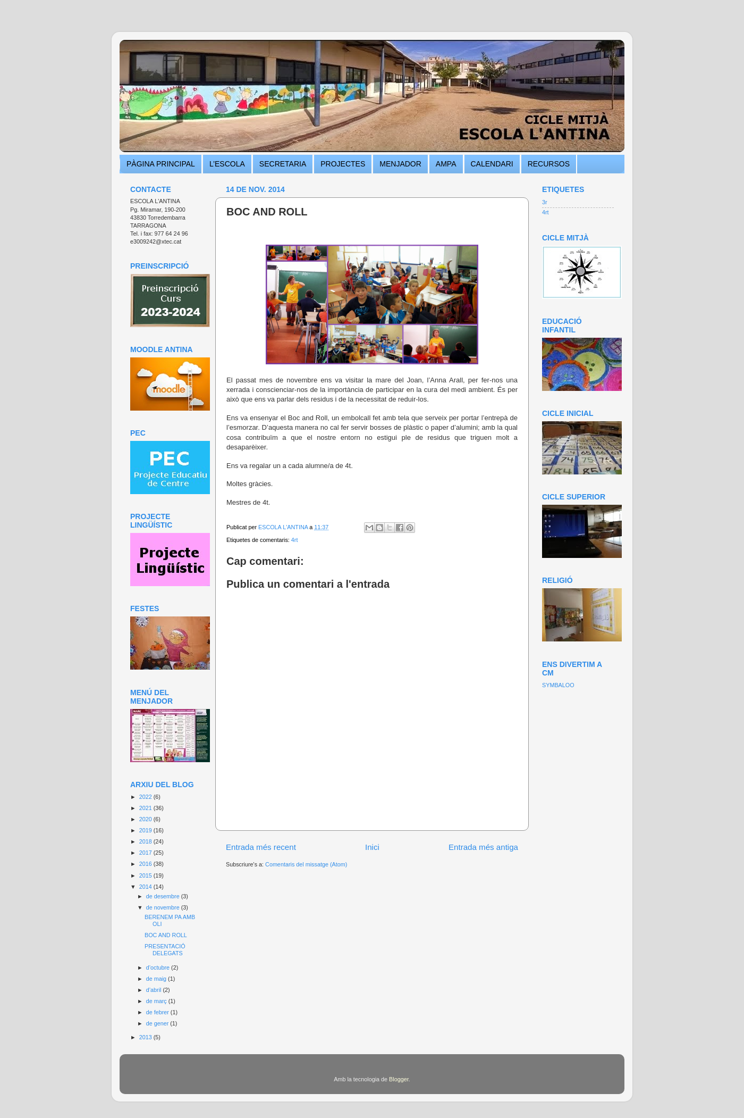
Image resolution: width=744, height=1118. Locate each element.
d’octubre (158, 967)
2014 (146, 886)
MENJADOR (400, 164)
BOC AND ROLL (166, 935)
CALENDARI (492, 164)
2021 (146, 808)
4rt (294, 540)
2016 (146, 864)
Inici (372, 847)
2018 (146, 841)
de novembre (163, 907)
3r (544, 202)
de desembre (163, 896)
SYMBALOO (558, 685)
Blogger (399, 1079)
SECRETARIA (282, 164)
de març (157, 1001)
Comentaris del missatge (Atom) (306, 864)
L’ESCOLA (227, 164)
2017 (146, 852)
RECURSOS (549, 164)
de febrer (158, 1012)
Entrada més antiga (483, 847)
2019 (146, 830)
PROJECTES (342, 164)
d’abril (154, 990)
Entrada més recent (261, 847)
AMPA (446, 164)
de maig (157, 978)
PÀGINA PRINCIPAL (160, 164)
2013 (146, 1037)
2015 (146, 875)
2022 (146, 797)
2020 (146, 819)
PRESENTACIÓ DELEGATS (165, 949)
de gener (158, 1023)
